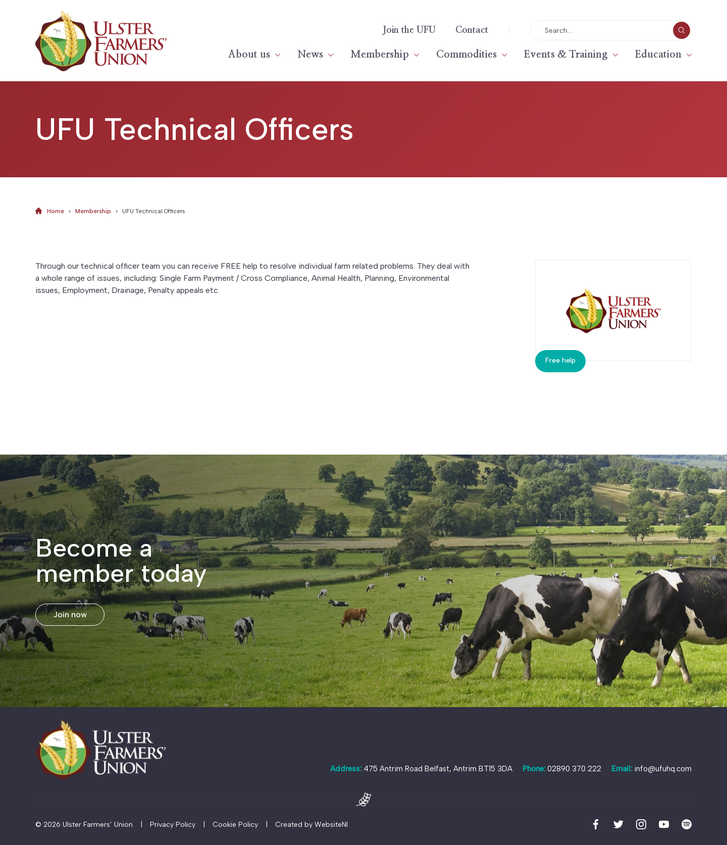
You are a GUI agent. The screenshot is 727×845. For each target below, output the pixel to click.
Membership (379, 54)
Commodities (466, 54)
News (310, 54)
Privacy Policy (172, 824)
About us (249, 54)
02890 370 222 (574, 768)
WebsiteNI (331, 824)
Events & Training (566, 54)
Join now (70, 614)
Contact (471, 30)
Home (55, 211)
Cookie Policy (235, 824)
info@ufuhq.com (663, 768)
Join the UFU (409, 30)
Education (658, 54)
